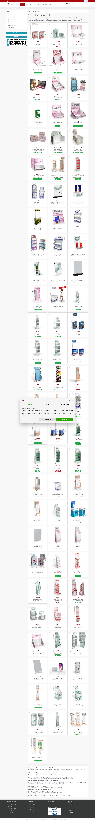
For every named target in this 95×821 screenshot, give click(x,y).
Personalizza (47, 419)
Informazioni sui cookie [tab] (66, 404)
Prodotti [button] (22, 4)
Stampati (10, 14)
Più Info (29, 765)
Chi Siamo (28, 4)
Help (50, 4)
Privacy (30, 802)
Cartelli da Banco (12, 23)
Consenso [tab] (29, 404)
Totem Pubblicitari (12, 25)
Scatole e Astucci (12, 19)
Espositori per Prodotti (13, 18)
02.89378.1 (9, 1)
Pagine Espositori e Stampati (33, 811)
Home (17, 4)
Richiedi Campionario (16, 36)
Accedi (70, 810)
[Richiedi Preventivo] (16, 32)
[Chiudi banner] (72, 400)
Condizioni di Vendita (32, 806)
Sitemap (50, 806)
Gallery (34, 4)
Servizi (39, 4)
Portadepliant (11, 27)
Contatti (50, 804)
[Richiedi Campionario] (16, 36)
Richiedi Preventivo (16, 32)
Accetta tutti (64, 419)
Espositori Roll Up (12, 21)
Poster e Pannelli (11, 16)
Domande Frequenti (52, 802)
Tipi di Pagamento (32, 809)
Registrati (71, 812)
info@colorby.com (18, 1)
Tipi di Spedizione (32, 807)
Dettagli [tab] (47, 404)
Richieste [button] (45, 4)
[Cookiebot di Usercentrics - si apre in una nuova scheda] (64, 400)
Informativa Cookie (32, 804)
